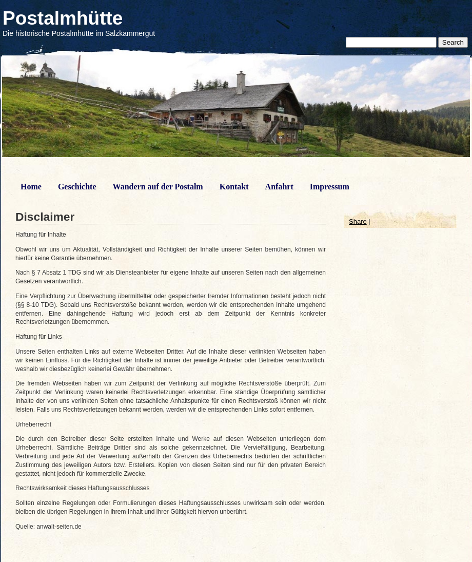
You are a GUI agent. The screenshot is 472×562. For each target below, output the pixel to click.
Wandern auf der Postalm (158, 186)
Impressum (329, 186)
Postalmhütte (63, 18)
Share (358, 221)
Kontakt (234, 186)
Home (31, 186)
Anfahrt (279, 186)
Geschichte (77, 186)
